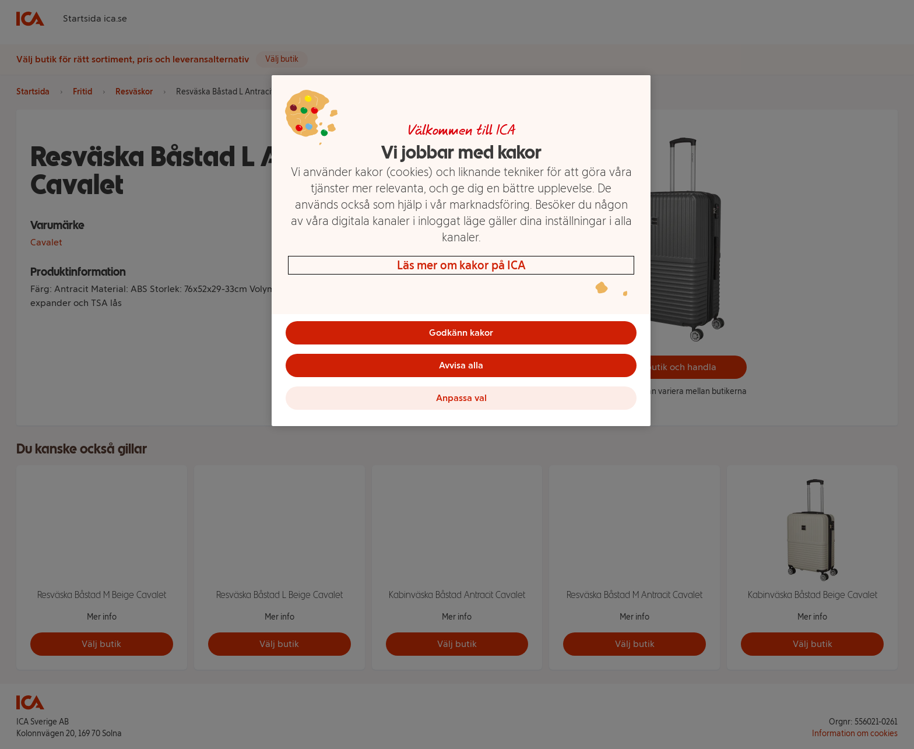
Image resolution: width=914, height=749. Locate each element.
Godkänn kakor (461, 332)
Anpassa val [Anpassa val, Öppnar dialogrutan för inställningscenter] (461, 397)
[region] (461, 250)
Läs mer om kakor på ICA (461, 265)
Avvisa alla (461, 365)
